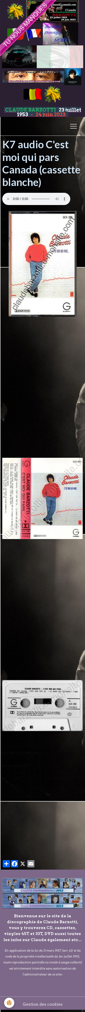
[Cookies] (9, 1003)
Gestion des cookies (43, 1004)
